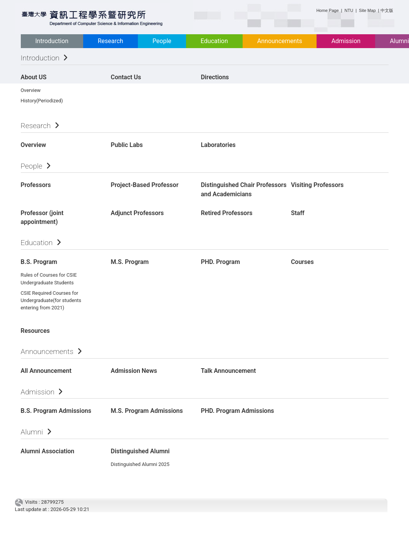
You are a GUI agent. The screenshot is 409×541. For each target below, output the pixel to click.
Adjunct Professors (137, 213)
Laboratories (218, 145)
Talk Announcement (228, 370)
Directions (215, 77)
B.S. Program (39, 261)
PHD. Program (220, 261)
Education (214, 41)
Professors (36, 185)
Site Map (367, 10)
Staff (297, 213)
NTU (349, 10)
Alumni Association (48, 451)
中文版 (387, 10)
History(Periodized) (42, 101)
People (162, 41)
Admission (345, 41)
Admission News (134, 370)
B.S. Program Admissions (56, 410)
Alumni (32, 431)
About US (34, 77)
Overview (31, 90)
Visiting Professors (317, 185)
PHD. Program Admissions (237, 410)
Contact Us (126, 77)
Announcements (279, 41)
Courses (302, 261)
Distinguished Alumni (140, 451)
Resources (35, 330)
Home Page (327, 10)
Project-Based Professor (144, 185)
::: (313, 9)
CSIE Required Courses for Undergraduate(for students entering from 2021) (51, 300)
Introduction (52, 41)
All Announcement (46, 370)
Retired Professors (226, 213)
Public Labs (126, 145)
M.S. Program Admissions (147, 410)
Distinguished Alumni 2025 (140, 464)
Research (110, 41)
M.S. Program (130, 261)
